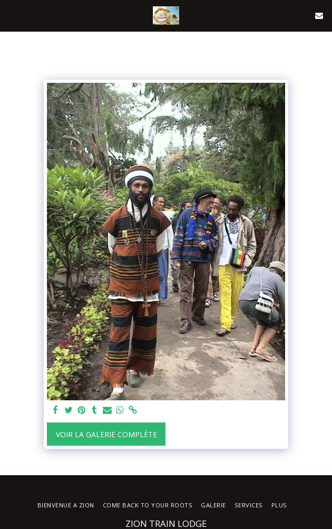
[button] (12, 15)
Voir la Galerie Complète (106, 434)
